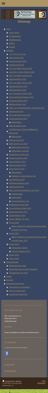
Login (43, 381)
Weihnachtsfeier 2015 (17, 165)
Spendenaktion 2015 (17, 162)
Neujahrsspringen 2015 (18, 212)
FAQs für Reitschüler (17, 291)
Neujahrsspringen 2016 (18, 158)
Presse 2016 (14, 244)
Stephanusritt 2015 (16, 187)
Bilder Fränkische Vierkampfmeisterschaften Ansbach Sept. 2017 (29, 239)
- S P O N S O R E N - (17, 54)
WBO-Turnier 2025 (16, 58)
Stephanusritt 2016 (16, 140)
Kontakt (12, 47)
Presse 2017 (14, 233)
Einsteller (10, 280)
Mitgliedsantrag (15, 40)
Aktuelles (9, 51)
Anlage (9, 276)
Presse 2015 (14, 255)
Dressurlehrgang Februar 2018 (21, 97)
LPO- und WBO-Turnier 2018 (20, 94)
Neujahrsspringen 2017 (18, 119)
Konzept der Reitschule (18, 294)
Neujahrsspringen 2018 (18, 101)
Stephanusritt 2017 (16, 112)
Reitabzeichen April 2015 (19, 205)
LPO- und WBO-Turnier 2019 (20, 83)
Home (8, 29)
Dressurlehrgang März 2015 (20, 208)
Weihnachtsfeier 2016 (17, 126)
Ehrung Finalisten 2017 (21, 251)
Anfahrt (12, 43)
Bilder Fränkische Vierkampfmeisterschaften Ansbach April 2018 (29, 228)
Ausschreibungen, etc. (20, 201)
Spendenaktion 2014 (17, 215)
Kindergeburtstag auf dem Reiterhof (23, 269)
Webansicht (41, 383)
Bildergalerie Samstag (20, 147)
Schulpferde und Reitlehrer (19, 287)
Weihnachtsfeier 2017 (17, 104)
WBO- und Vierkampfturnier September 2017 (27, 108)
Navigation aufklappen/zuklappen (24, 3)
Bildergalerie (17, 122)
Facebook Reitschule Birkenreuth (15, 348)
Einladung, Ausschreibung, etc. (24, 176)
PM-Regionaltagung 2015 (19, 183)
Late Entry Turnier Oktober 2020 (21, 72)
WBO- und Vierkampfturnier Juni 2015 (24, 190)
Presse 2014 (14, 259)
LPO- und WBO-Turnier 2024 (20, 68)
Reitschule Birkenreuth (15, 284)
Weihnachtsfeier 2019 (17, 79)
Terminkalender (12, 262)
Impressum (9, 364)
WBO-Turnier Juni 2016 (18, 144)
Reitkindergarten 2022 (17, 266)
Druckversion (9, 381)
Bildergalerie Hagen (19, 248)
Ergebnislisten (17, 194)
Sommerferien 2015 (17, 180)
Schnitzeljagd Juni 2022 (18, 273)
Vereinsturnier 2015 (16, 169)
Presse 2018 (14, 223)
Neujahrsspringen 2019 (18, 86)
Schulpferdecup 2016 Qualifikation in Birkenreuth (23, 131)
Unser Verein (14, 33)
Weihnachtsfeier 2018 (17, 90)
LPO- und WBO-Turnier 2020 (20, 76)
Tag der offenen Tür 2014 (19, 219)
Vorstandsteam (15, 36)
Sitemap (18, 381)
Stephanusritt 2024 (16, 65)
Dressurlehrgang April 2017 (20, 115)
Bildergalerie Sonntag (20, 151)
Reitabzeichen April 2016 (19, 155)
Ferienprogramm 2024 (18, 61)
